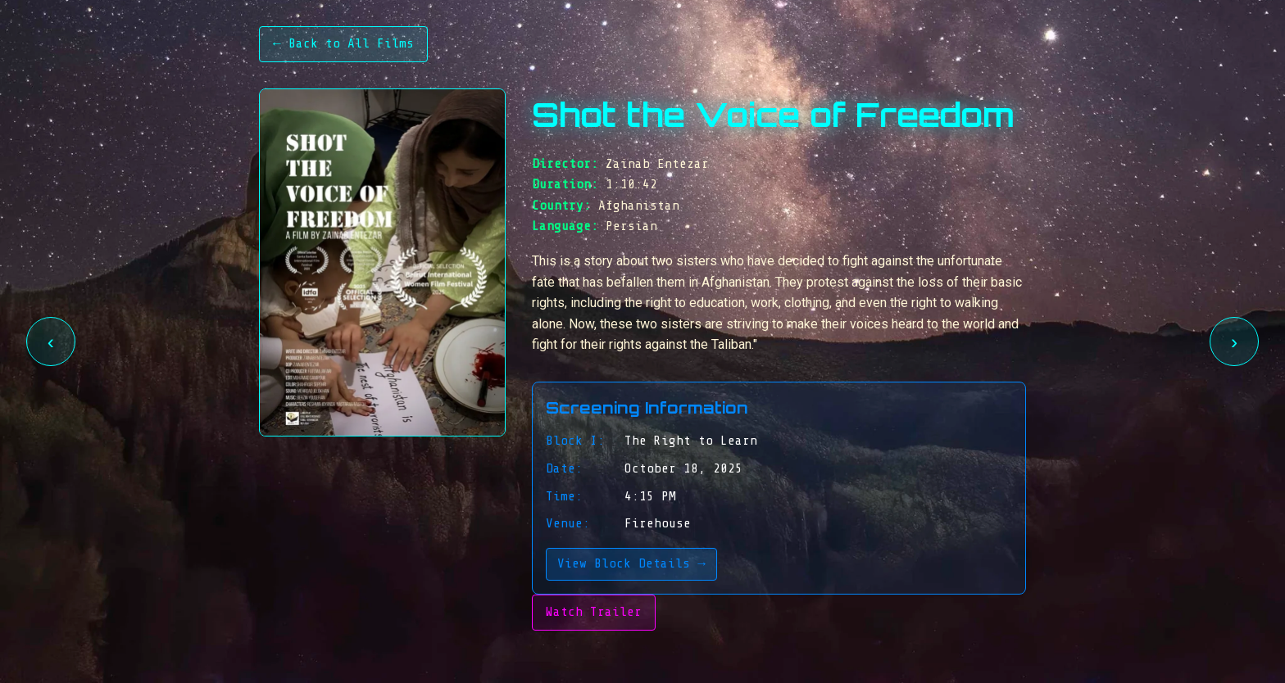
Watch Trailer (594, 611)
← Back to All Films (343, 43)
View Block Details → (631, 563)
